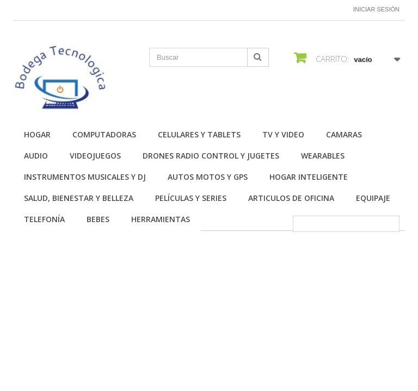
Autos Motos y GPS (208, 177)
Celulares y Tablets (199, 134)
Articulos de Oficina (291, 198)
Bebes (98, 219)
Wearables (323, 155)
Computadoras (104, 134)
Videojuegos (95, 155)
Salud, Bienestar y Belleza (78, 198)
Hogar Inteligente (308, 177)
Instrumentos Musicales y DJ (85, 177)
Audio (36, 155)
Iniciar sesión (376, 9)
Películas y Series (190, 198)
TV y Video (283, 134)
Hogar (37, 134)
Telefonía (44, 219)
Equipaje (373, 198)
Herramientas (160, 219)
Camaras (344, 134)
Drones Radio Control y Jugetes (211, 155)
